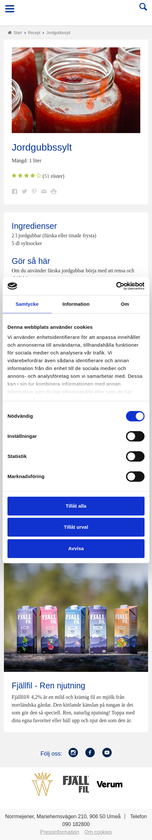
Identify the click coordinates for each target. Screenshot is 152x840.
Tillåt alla (76, 506)
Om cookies (98, 832)
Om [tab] (125, 304)
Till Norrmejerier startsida (76, 11)
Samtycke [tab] (27, 304)
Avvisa (76, 548)
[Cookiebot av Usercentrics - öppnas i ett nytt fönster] (116, 286)
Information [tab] (76, 304)
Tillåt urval (76, 527)
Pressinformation (59, 832)
